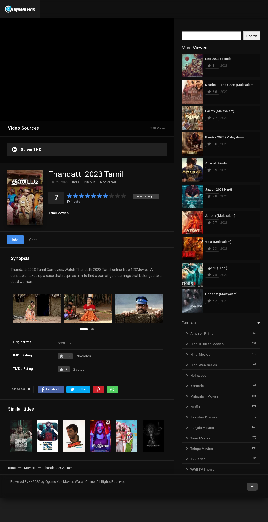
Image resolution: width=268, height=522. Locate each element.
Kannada (197, 386)
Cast (33, 240)
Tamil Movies (58, 213)
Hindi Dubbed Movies (207, 344)
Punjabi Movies (202, 428)
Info (15, 240)
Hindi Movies (200, 354)
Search (251, 36)
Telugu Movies (201, 449)
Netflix (195, 407)
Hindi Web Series (203, 365)
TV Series (197, 459)
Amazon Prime (202, 334)
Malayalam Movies (204, 396)
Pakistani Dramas (203, 417)
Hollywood (198, 375)
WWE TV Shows (202, 470)
